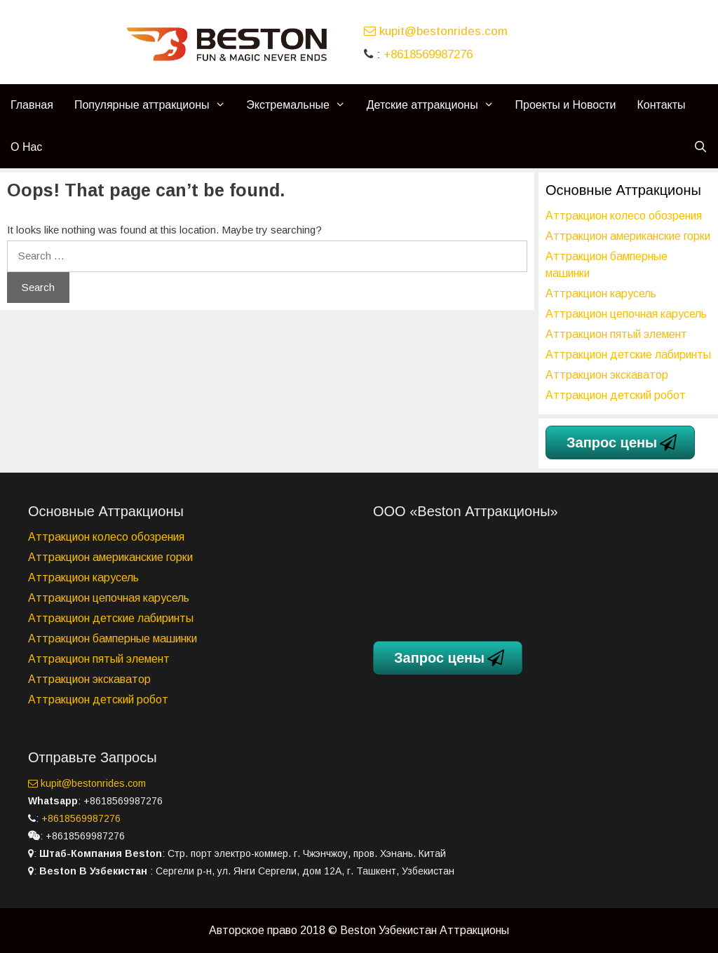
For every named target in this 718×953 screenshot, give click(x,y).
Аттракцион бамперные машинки (112, 638)
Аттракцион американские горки (628, 236)
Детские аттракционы (436, 105)
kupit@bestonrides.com (436, 31)
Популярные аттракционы (155, 105)
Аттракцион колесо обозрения (624, 216)
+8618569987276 (428, 54)
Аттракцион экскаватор (607, 375)
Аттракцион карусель (601, 293)
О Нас (26, 147)
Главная (32, 105)
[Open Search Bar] (700, 147)
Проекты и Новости (565, 105)
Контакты (661, 105)
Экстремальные (300, 105)
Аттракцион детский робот (616, 395)
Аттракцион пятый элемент (616, 334)
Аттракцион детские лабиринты (628, 354)
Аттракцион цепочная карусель (626, 314)
